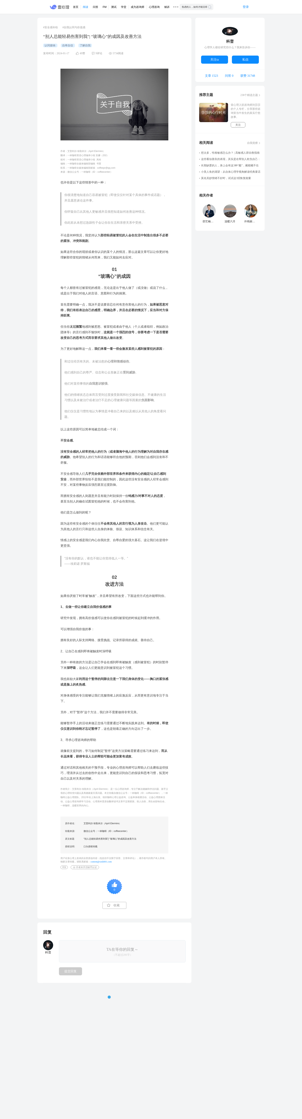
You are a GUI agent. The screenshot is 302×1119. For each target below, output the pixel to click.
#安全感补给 (50, 27)
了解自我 (85, 45)
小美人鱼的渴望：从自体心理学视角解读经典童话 (230, 171)
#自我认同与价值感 (73, 27)
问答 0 (229, 75)
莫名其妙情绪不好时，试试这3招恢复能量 (226, 178)
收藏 (116, 905)
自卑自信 (68, 45)
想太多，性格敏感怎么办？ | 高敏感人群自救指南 (230, 152)
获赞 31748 (247, 75)
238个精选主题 (249, 95)
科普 (230, 41)
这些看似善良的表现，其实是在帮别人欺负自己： (230, 159)
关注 (238, 124)
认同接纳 (50, 45)
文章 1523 (211, 75)
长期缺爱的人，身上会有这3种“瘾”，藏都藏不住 (230, 165)
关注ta (214, 59)
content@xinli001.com (101, 861)
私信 (245, 59)
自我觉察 (252, 143)
